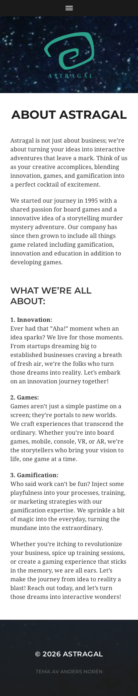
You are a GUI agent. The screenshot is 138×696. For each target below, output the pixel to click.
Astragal (83, 654)
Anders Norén (81, 671)
